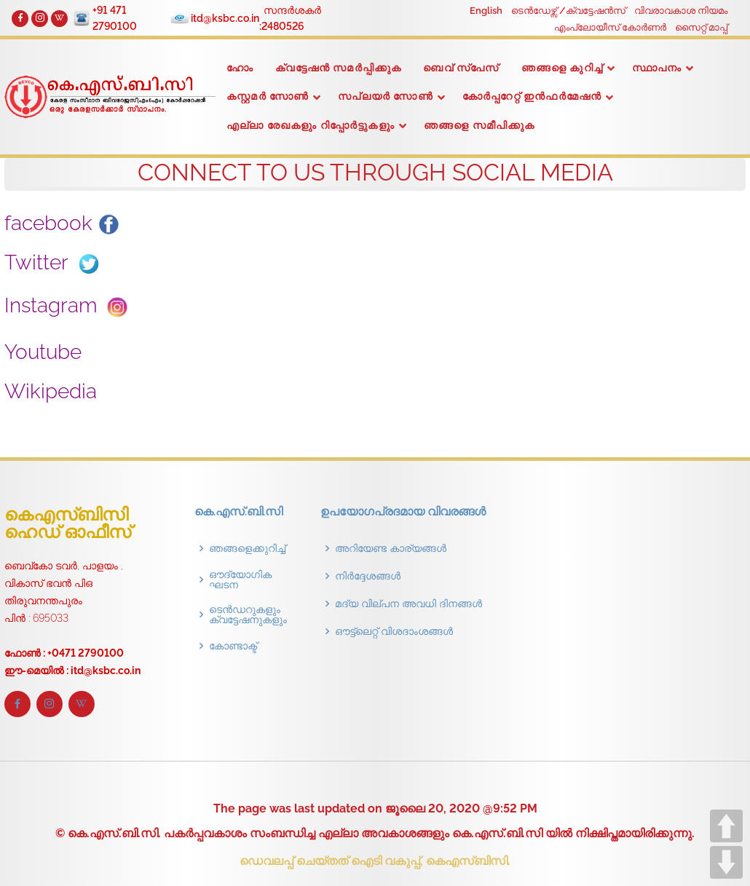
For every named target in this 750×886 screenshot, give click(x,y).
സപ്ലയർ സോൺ (385, 96)
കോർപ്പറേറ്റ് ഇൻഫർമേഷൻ (531, 96)
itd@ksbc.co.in (226, 18)
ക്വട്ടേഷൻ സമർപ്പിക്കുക (338, 68)
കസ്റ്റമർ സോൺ (267, 96)
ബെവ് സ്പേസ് (461, 68)
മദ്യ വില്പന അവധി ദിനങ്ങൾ (408, 603)
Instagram (70, 305)
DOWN (726, 862)
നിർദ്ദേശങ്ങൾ (367, 576)
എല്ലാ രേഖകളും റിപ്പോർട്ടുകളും (310, 125)
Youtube (59, 352)
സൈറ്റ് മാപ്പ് (701, 27)
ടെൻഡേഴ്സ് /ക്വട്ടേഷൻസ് (568, 10)
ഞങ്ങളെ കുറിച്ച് (562, 68)
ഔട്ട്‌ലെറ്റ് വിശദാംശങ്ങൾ (394, 631)
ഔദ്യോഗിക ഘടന (240, 579)
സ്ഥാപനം (657, 68)
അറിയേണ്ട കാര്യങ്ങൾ (390, 548)
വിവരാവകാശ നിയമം (680, 10)
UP (726, 826)
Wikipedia (65, 391)
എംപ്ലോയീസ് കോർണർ (610, 27)
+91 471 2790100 (117, 18)
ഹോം (239, 68)
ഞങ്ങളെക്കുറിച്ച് (247, 548)
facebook (62, 223)
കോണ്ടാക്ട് (233, 646)
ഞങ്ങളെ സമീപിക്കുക (479, 125)
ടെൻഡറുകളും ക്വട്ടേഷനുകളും (248, 614)
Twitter (54, 262)
